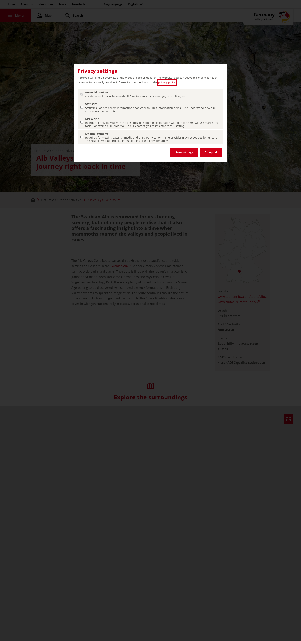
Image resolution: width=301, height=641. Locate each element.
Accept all (211, 152)
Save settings (184, 152)
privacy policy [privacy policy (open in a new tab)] (167, 82)
